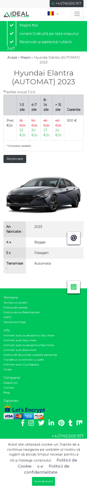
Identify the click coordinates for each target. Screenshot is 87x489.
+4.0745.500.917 (66, 3)
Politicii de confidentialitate (46, 469)
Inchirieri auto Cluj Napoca (21, 364)
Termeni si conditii (15, 302)
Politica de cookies (15, 307)
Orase (7, 369)
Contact (8, 387)
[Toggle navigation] (77, 13)
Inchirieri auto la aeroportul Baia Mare (28, 345)
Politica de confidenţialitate (21, 312)
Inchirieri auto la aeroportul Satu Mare (28, 335)
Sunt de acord (43, 481)
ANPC (7, 317)
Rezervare (14, 159)
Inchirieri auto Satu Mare (19, 340)
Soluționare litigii (14, 322)
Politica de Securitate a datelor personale (30, 354)
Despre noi (10, 382)
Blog (6, 392)
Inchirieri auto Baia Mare (19, 350)
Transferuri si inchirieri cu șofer (23, 359)
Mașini (25, 57)
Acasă (12, 57)
